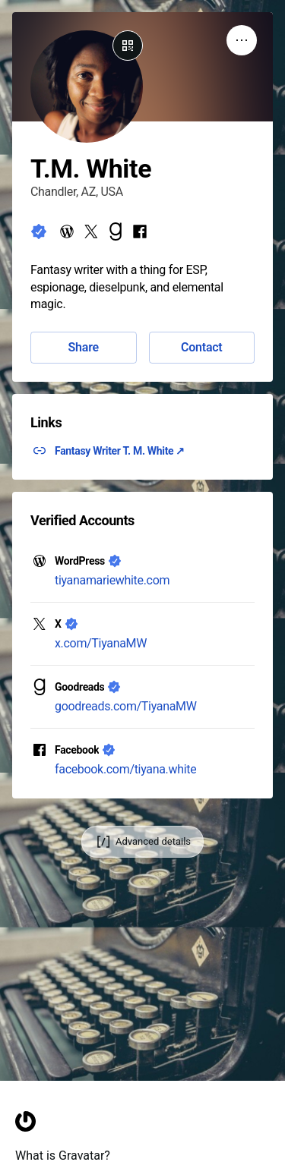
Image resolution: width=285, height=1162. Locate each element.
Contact (201, 347)
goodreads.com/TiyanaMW (126, 706)
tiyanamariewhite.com (112, 580)
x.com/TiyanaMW (101, 643)
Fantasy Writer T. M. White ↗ (120, 451)
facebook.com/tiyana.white (125, 769)
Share (83, 347)
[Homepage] (25, 1149)
